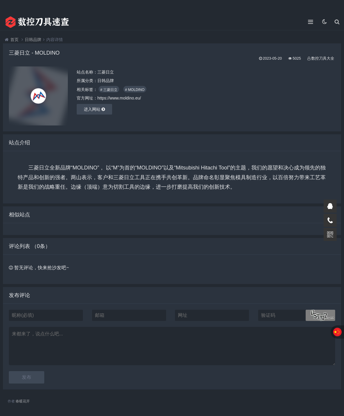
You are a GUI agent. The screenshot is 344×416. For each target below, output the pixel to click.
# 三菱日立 (108, 90)
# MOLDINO (135, 90)
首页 (14, 39)
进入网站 (94, 109)
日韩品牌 (33, 39)
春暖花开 (23, 401)
